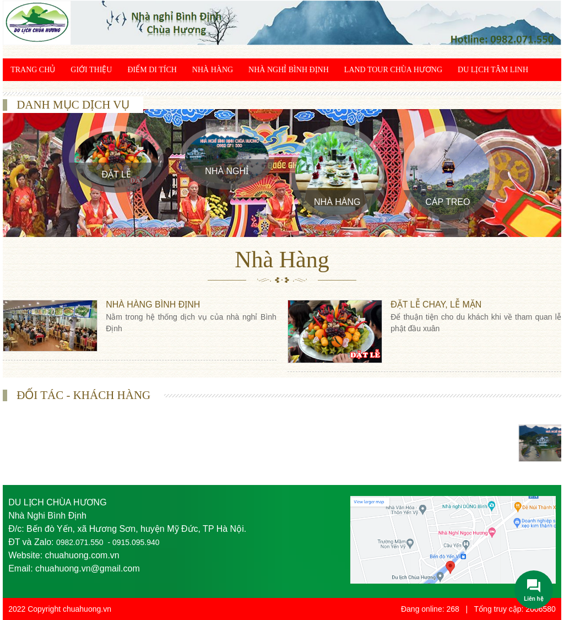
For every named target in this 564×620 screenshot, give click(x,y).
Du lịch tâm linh (493, 70)
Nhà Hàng (212, 70)
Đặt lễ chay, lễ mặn (436, 304)
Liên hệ (135, 92)
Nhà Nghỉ (226, 171)
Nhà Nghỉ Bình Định (288, 70)
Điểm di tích (151, 70)
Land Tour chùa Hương (393, 70)
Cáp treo (447, 202)
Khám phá (84, 92)
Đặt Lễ (116, 174)
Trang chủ (32, 70)
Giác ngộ (29, 92)
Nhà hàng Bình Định (153, 304)
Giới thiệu (91, 70)
